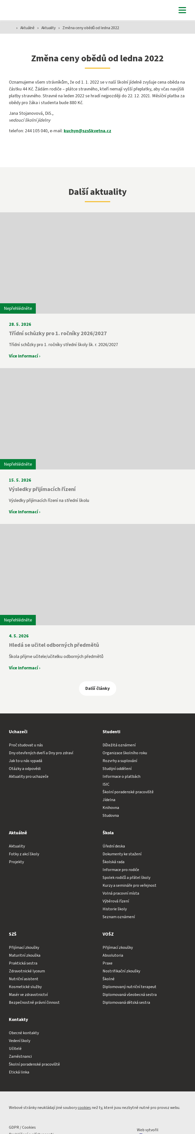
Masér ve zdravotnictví (28, 994)
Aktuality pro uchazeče (28, 776)
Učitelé (15, 1049)
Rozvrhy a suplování (120, 761)
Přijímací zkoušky (24, 948)
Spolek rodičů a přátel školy (126, 878)
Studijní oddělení (117, 768)
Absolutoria (113, 955)
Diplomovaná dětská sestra (126, 1002)
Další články (97, 688)
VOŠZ (108, 934)
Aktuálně (29, 28)
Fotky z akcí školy (24, 854)
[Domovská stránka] (15, 10)
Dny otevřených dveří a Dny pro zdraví (41, 753)
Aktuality (51, 28)
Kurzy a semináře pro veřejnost (129, 886)
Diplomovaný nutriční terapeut (129, 987)
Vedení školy (19, 1041)
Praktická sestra (23, 963)
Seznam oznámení (119, 917)
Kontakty (18, 1020)
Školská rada (113, 862)
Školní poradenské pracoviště (128, 792)
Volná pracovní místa (121, 893)
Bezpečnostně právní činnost (34, 1002)
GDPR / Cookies (22, 1127)
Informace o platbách (121, 776)
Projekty (16, 862)
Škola (108, 833)
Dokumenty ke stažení (122, 854)
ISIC (106, 784)
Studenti (111, 732)
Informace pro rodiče (121, 870)
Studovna (111, 816)
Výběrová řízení (116, 901)
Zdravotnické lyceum (27, 971)
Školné (109, 979)
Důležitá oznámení (119, 745)
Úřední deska (114, 846)
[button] (181, 10)
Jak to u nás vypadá (25, 761)
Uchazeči (18, 732)
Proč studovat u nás (26, 745)
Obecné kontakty (24, 1033)
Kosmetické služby (25, 987)
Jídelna (109, 800)
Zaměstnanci (20, 1057)
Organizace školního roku (125, 753)
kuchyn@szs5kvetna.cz (88, 131)
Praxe (107, 963)
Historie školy (115, 909)
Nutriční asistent (23, 979)
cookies (84, 1108)
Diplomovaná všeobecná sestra (130, 994)
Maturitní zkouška (24, 955)
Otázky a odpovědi (25, 768)
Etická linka (19, 1072)
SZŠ (13, 934)
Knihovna (111, 808)
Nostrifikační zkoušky (121, 971)
